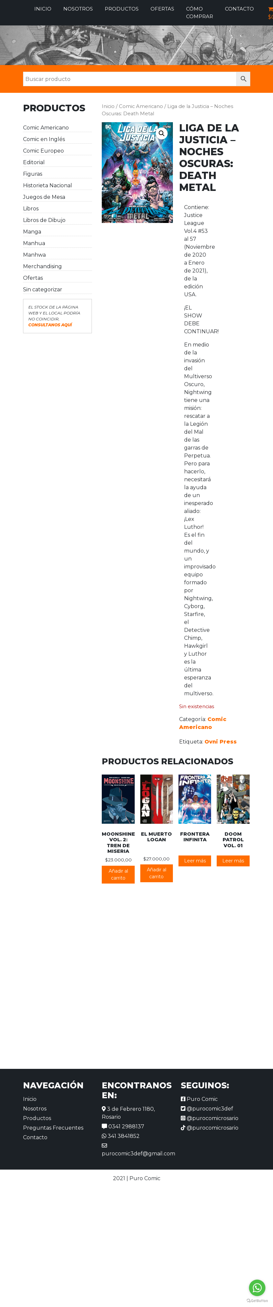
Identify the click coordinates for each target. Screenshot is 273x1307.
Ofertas (162, 9)
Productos (122, 9)
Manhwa (34, 255)
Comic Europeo (43, 151)
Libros (31, 208)
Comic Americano (46, 128)
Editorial (34, 162)
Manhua (34, 243)
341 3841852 (121, 1136)
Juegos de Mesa (44, 197)
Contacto (239, 9)
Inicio (42, 9)
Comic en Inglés (44, 139)
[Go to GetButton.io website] (257, 1300)
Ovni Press (221, 742)
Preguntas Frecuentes (53, 1128)
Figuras (32, 174)
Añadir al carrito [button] (118, 874)
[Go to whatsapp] (257, 1288)
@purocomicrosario (209, 1118)
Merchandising (42, 266)
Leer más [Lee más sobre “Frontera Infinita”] (195, 861)
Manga (32, 232)
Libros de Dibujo (44, 220)
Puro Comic (199, 1099)
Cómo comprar (199, 12)
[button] (162, 133)
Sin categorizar (42, 289)
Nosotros (78, 9)
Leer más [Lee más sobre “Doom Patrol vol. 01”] (233, 861)
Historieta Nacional (47, 185)
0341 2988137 (123, 1126)
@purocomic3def (207, 1109)
